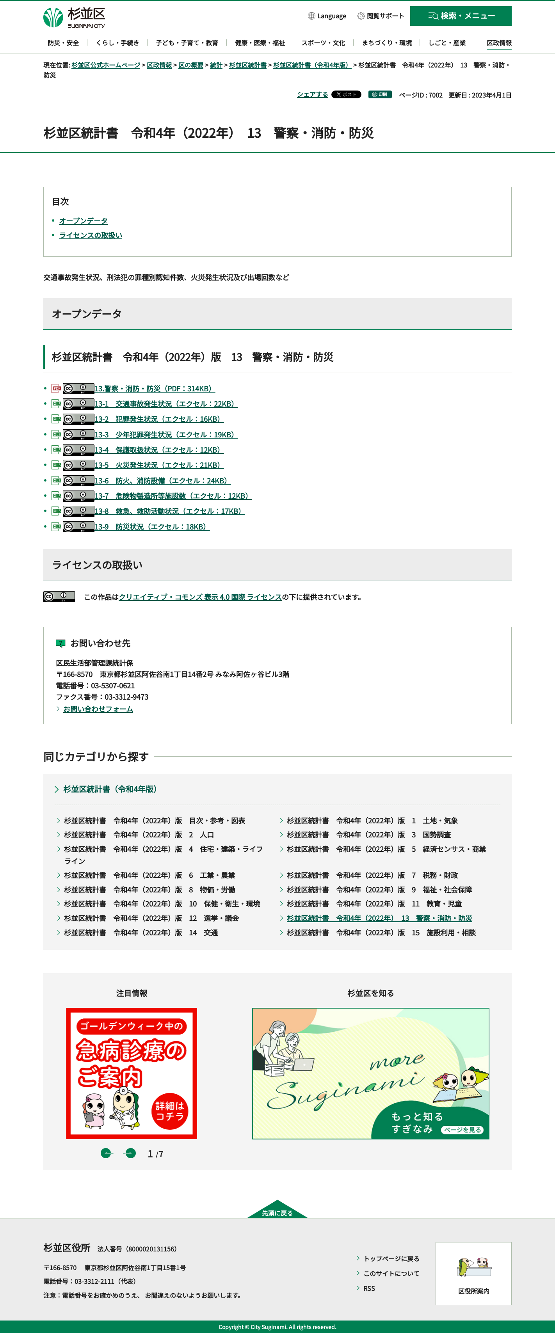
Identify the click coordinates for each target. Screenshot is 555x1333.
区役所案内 (473, 1291)
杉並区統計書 (248, 64)
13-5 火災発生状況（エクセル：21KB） (143, 465)
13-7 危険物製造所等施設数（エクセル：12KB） (157, 496)
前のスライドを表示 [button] (106, 1153)
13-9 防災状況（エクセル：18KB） (136, 527)
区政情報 (159, 64)
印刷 (383, 94)
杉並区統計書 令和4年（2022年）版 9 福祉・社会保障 (379, 889)
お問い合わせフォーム (98, 709)
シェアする (312, 94)
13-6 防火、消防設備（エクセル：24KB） (147, 481)
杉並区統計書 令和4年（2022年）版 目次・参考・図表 (154, 820)
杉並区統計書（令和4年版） (312, 64)
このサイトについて (391, 1273)
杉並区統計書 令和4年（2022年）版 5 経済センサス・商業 (386, 849)
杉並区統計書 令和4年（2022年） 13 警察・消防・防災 (379, 918)
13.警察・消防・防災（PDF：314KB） (139, 389)
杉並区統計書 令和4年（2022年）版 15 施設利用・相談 (381, 932)
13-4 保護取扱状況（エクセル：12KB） (143, 450)
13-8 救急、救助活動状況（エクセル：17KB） (154, 511)
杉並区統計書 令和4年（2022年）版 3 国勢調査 (369, 834)
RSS (369, 1288)
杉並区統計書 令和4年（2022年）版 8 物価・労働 (149, 889)
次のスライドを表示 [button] (131, 1153)
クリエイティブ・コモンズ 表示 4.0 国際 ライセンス (200, 597)
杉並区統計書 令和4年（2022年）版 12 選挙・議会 (151, 918)
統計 (216, 64)
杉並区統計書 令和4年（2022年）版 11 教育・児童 (374, 903)
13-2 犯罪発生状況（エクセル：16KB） (143, 419)
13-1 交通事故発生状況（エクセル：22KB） (150, 404)
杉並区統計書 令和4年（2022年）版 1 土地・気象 (372, 820)
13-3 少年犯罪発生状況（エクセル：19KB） (150, 435)
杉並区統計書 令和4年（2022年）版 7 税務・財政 (372, 875)
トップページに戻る (391, 1258)
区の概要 (190, 64)
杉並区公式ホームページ (105, 64)
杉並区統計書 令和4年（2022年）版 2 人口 (139, 834)
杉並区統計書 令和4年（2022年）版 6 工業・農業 (149, 875)
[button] (327, 15)
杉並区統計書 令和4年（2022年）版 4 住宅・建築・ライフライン (163, 855)
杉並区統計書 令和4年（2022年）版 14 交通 (141, 932)
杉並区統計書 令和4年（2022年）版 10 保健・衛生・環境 (162, 903)
